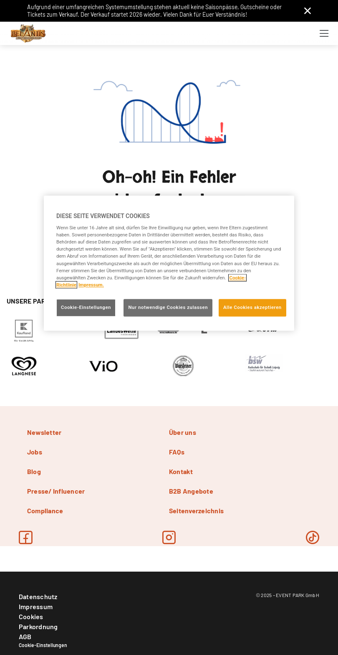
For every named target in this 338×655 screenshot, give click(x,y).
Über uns (182, 432)
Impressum (36, 606)
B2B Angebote (191, 491)
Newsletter (44, 432)
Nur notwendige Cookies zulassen (168, 307)
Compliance (45, 510)
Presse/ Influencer (56, 491)
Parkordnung (38, 626)
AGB (25, 636)
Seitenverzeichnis (196, 510)
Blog (34, 471)
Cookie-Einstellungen (43, 645)
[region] (169, 263)
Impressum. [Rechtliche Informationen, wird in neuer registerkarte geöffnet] (91, 285)
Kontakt (181, 471)
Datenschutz (38, 596)
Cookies (31, 616)
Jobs (34, 452)
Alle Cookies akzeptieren (252, 307)
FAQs (176, 452)
